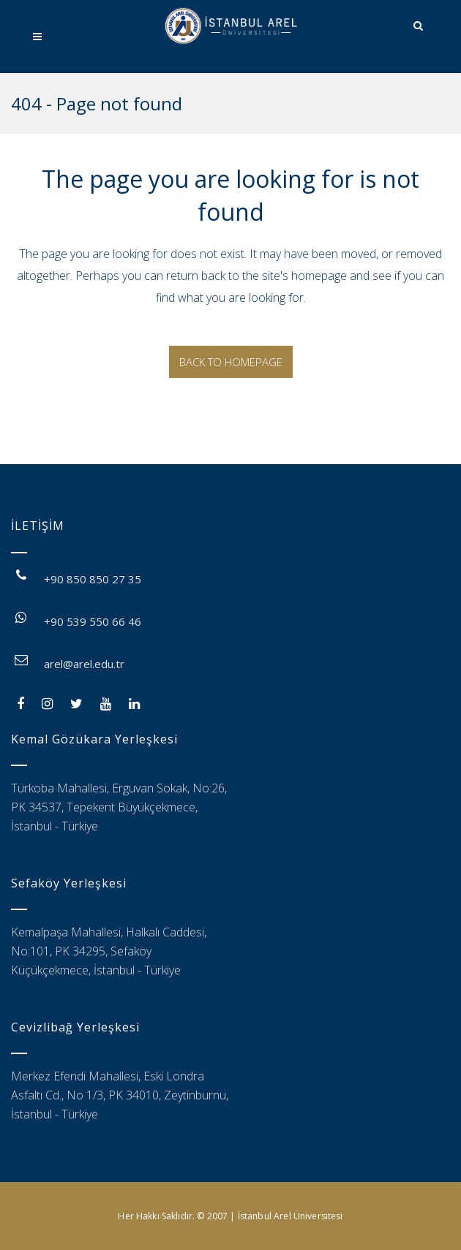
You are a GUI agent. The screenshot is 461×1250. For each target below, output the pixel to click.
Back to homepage (230, 362)
